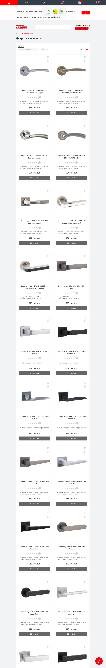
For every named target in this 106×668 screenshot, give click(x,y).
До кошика (34, 113)
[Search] (68, 27)
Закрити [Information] (85, 13)
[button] (44, 2)
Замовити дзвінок (81, 28)
